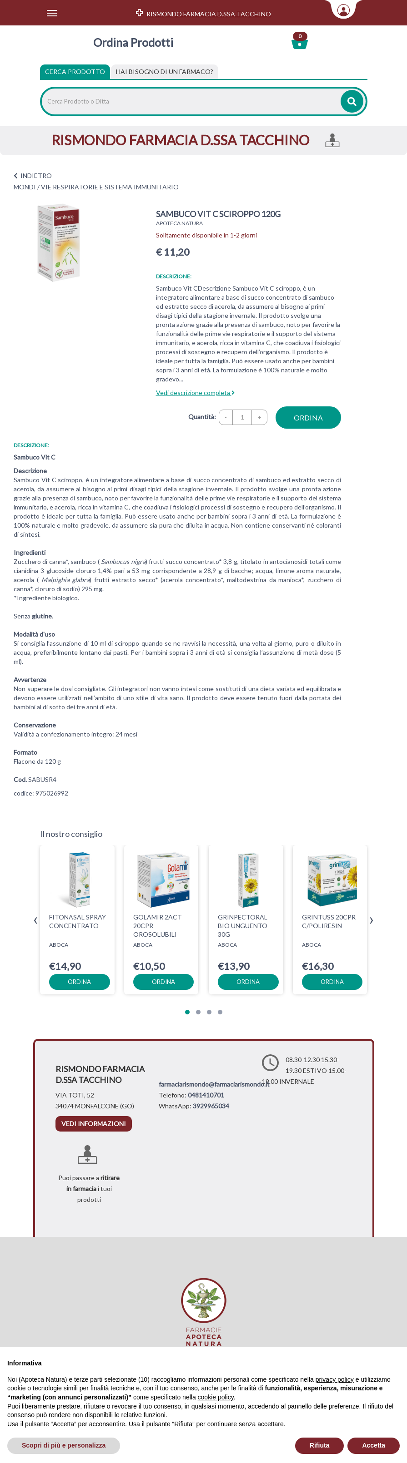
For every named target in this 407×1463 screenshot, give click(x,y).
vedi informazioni (93, 1123)
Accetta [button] (373, 1445)
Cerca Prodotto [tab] (75, 71)
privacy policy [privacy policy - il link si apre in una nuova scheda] (335, 1379)
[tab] (164, 71)
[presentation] (35, 920)
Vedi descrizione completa (195, 392)
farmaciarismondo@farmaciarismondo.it (214, 1084)
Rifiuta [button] (320, 1445)
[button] (187, 1012)
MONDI (25, 187)
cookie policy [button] (216, 1397)
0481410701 (206, 1095)
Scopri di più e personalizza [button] (64, 1445)
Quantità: (202, 416)
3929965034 (211, 1106)
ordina (308, 417)
